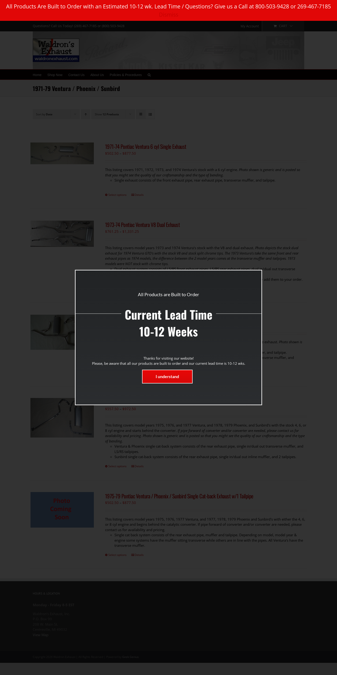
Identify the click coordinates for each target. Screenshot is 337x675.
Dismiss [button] (168, 14)
